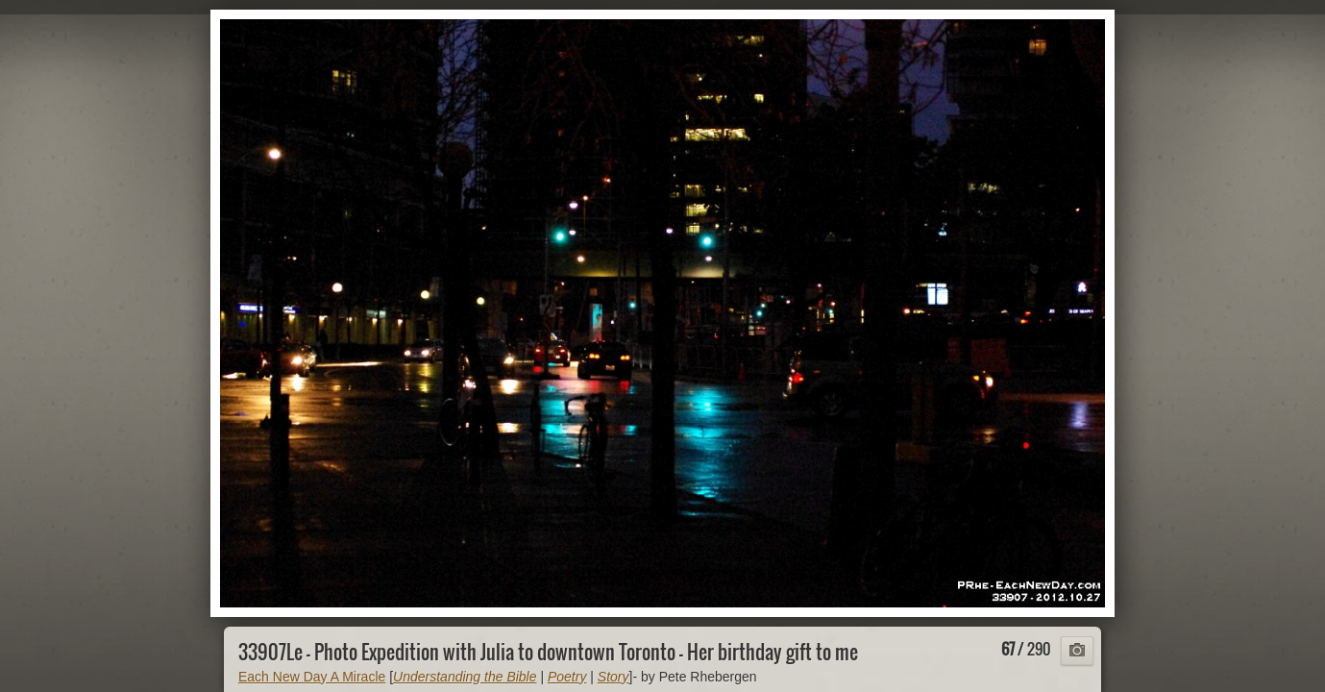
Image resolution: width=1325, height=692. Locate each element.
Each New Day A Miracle (311, 676)
